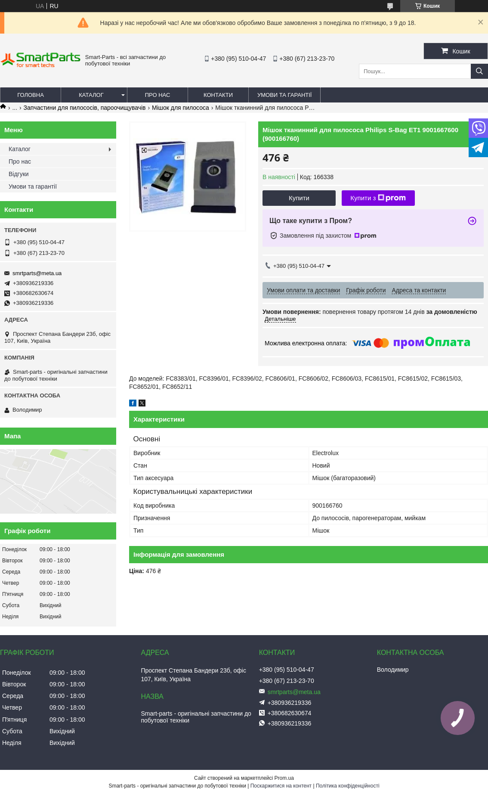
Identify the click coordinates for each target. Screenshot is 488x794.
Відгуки (19, 174)
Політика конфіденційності (348, 786)
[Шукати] (479, 71)
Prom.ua (284, 778)
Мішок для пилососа (180, 107)
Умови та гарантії (284, 95)
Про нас (157, 95)
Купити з (378, 198)
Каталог (91, 95)
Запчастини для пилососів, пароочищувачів (85, 107)
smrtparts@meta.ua (37, 273)
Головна (30, 95)
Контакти (218, 95)
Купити (299, 198)
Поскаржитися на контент (281, 786)
